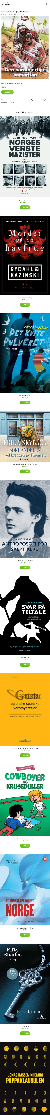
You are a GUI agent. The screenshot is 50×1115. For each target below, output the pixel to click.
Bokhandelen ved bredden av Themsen (25, 464)
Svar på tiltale (25, 658)
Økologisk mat (18, 83)
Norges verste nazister (25, 200)
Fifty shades (25, 1026)
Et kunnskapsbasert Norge (25, 928)
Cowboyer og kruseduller (25, 839)
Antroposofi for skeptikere (25, 561)
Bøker (11, 83)
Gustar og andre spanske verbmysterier (25, 748)
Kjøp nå (7, 92)
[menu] (47, 4)
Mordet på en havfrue (25, 298)
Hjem (2, 14)
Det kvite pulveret (25, 395)
